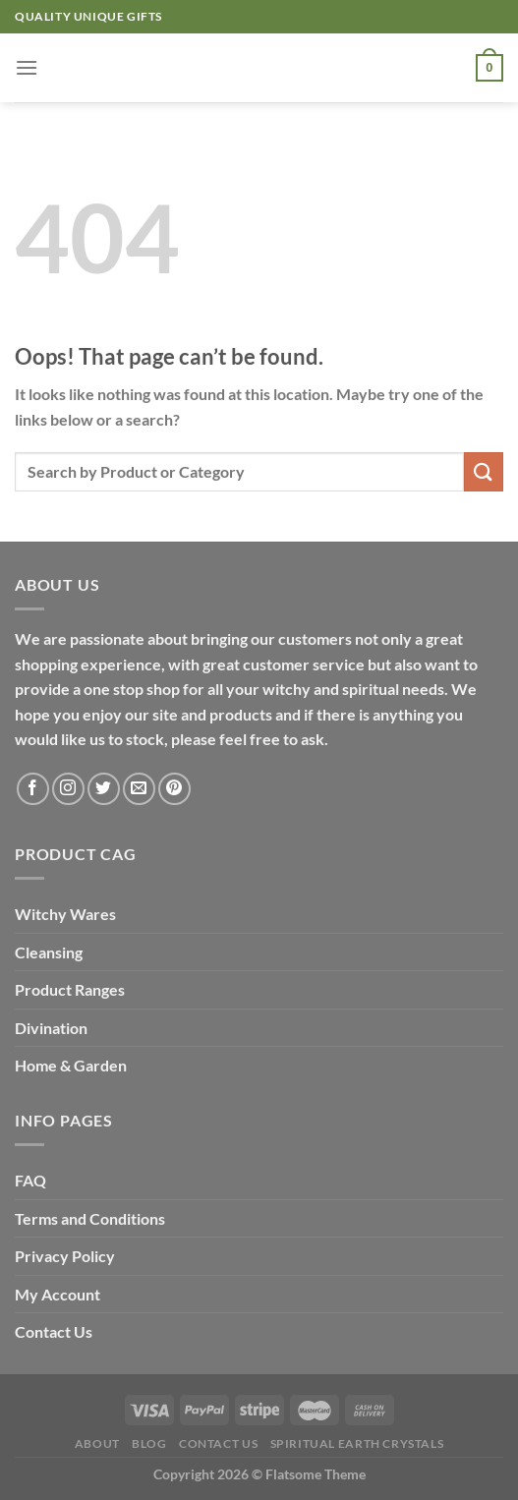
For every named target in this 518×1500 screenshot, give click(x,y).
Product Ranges (70, 989)
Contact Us (53, 1331)
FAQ (30, 1180)
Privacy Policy (65, 1255)
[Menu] (26, 67)
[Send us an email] (139, 789)
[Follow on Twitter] (103, 789)
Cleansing (49, 952)
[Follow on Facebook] (33, 789)
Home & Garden (71, 1065)
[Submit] (483, 471)
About (97, 1443)
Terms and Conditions (90, 1218)
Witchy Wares (65, 913)
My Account (57, 1294)
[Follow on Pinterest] (174, 789)
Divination (51, 1027)
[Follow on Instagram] (68, 789)
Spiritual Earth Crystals (357, 1443)
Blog (149, 1443)
